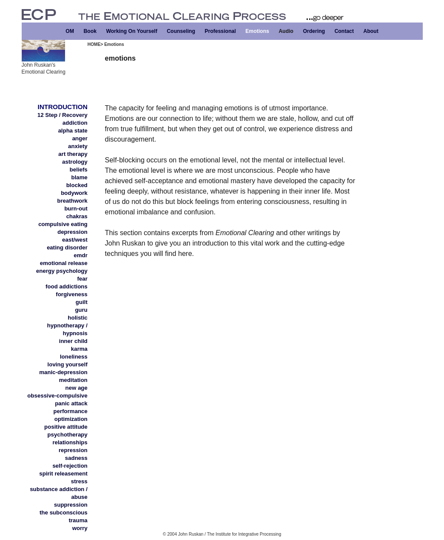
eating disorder (67, 247)
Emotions (257, 31)
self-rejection (70, 465)
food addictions (67, 286)
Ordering (314, 31)
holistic (78, 317)
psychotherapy (67, 434)
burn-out (75, 208)
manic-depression (63, 372)
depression (72, 232)
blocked (77, 185)
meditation (73, 380)
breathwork (72, 200)
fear (82, 278)
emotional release (64, 263)
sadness (76, 458)
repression (73, 450)
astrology (75, 161)
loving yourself (67, 364)
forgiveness (72, 294)
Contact (344, 31)
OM (69, 31)
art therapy (73, 154)
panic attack (71, 403)
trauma (78, 520)
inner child (73, 341)
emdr (81, 255)
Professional (220, 31)
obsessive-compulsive (57, 395)
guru (81, 310)
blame (79, 177)
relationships (70, 442)
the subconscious (63, 512)
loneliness (74, 356)
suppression (71, 504)
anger (79, 138)
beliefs (79, 169)
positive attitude (66, 427)
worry (79, 528)
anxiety (78, 146)
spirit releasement (63, 473)
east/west (75, 239)
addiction (75, 123)
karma (79, 349)
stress (79, 481)
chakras (77, 216)
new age (76, 388)
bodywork (74, 193)
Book (90, 31)
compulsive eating (62, 224)
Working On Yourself (131, 31)
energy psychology (61, 271)
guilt (81, 302)
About (371, 31)
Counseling (181, 31)
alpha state (73, 130)
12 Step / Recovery (62, 115)
